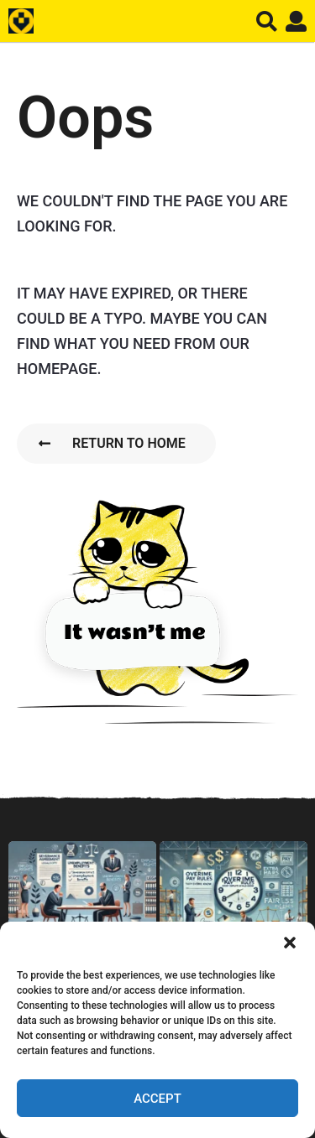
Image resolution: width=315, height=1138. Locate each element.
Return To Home (112, 443)
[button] (289, 942)
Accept (157, 1098)
